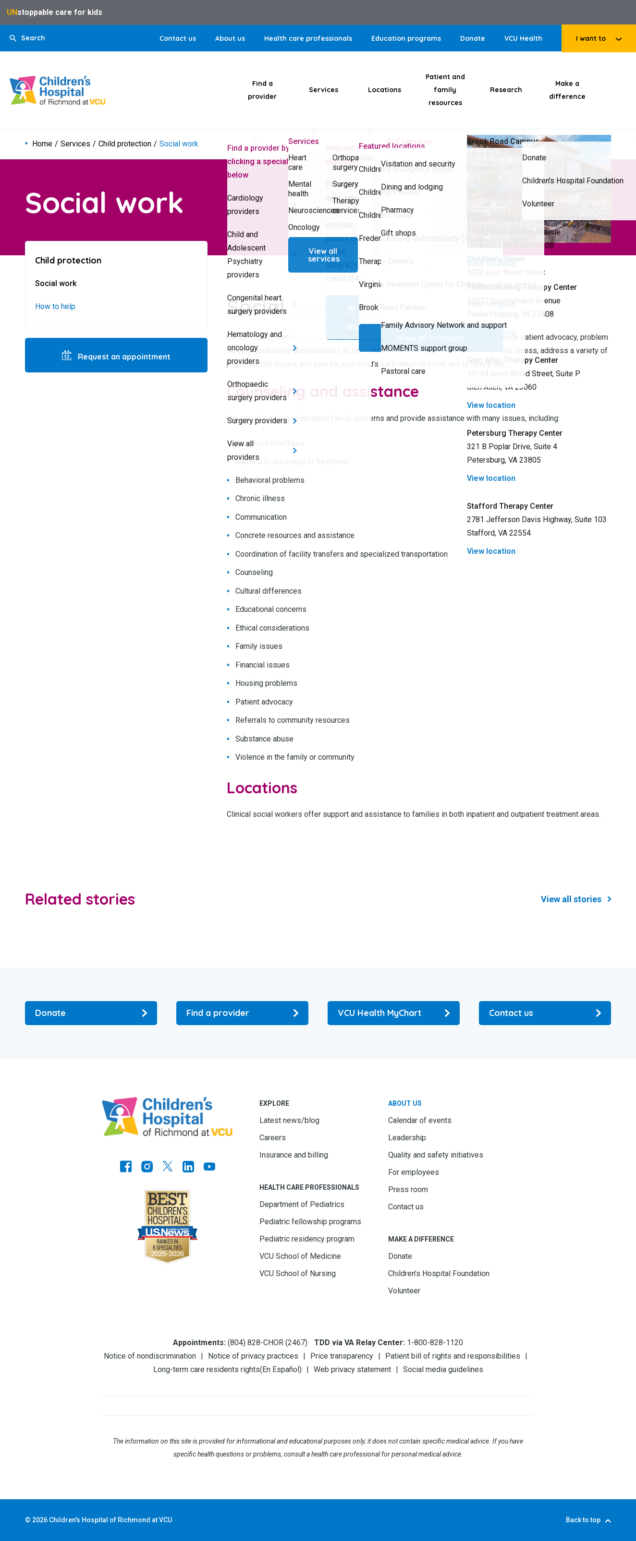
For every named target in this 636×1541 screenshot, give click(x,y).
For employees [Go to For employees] (413, 1172)
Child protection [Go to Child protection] (124, 144)
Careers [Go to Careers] (272, 1137)
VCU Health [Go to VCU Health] (523, 38)
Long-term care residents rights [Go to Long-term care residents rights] (206, 1369)
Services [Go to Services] (75, 144)
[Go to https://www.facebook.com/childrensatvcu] (126, 1167)
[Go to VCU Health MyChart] (394, 1013)
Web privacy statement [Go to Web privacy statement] (352, 1369)
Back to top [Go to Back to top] (583, 1520)
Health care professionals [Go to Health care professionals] (308, 38)
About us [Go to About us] (230, 38)
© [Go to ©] (28, 1520)
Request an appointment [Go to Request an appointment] (123, 356)
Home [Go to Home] (42, 144)
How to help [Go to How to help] (55, 306)
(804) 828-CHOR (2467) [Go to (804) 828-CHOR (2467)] (267, 1342)
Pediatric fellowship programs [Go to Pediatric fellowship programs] (310, 1221)
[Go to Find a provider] (242, 1013)
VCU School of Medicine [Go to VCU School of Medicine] (300, 1256)
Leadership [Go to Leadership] (407, 1137)
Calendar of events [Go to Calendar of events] (420, 1120)
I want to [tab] (591, 38)
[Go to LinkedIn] (188, 1167)
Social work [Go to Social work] (55, 283)
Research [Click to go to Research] (506, 89)
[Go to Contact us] (545, 1013)
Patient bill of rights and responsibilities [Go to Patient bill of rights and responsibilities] (452, 1356)
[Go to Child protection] (116, 260)
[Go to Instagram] (147, 1167)
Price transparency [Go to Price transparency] (341, 1356)
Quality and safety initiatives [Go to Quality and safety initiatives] (435, 1154)
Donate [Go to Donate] (472, 38)
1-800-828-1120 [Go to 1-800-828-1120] (435, 1342)
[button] (27, 38)
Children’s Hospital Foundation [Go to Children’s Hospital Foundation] (438, 1273)
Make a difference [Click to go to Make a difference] (567, 90)
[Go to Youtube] (209, 1167)
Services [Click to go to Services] (323, 89)
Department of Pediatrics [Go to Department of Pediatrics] (301, 1204)
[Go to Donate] (91, 1013)
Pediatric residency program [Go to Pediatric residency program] (307, 1238)
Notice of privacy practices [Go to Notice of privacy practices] (253, 1356)
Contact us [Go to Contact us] (177, 38)
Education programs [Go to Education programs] (406, 38)
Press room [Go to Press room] (408, 1189)
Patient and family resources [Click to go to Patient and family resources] (445, 89)
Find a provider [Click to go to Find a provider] (262, 90)
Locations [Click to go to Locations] (384, 89)
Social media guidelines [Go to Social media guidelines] (443, 1369)
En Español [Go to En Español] (280, 1369)
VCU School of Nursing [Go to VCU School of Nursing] (297, 1273)
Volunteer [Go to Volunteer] (404, 1290)
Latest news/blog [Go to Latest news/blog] (289, 1120)
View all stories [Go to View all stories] (571, 899)
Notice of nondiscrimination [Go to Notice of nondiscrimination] (150, 1356)
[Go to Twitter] (167, 1167)
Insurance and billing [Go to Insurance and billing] (293, 1154)
